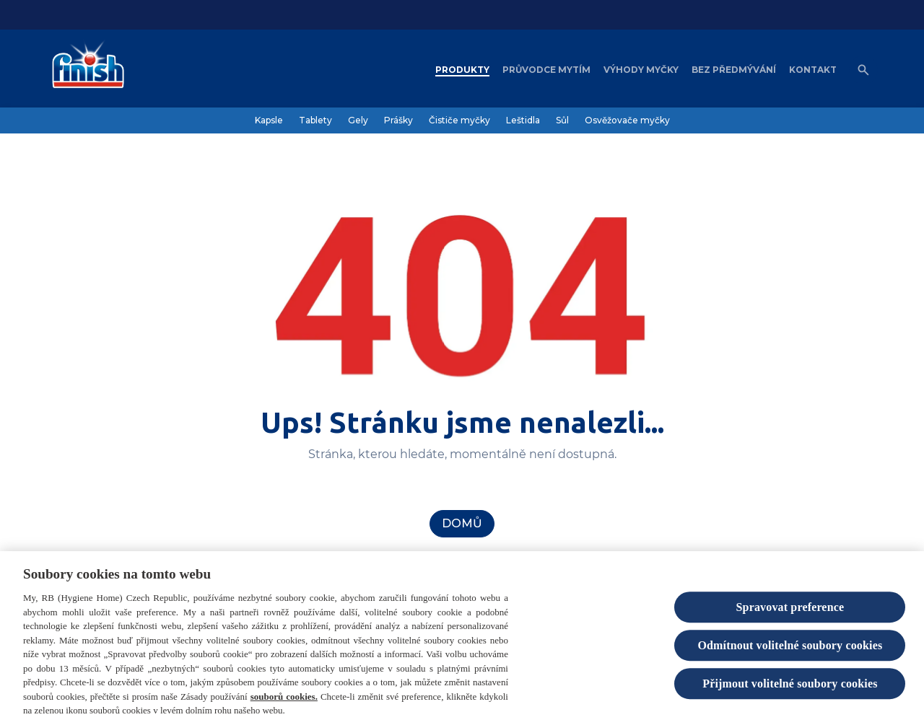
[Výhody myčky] (641, 70)
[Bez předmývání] (734, 70)
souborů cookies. (284, 700)
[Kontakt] (812, 70)
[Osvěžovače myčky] (627, 120)
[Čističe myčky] (459, 120)
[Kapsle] (269, 120)
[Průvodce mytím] (546, 70)
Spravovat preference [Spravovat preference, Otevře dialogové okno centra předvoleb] (790, 611)
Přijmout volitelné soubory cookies (789, 688)
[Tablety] (315, 120)
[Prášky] (398, 120)
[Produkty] (462, 70)
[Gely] (358, 120)
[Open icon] (863, 70)
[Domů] (462, 523)
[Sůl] (562, 120)
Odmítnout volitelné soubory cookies (789, 649)
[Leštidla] (523, 120)
